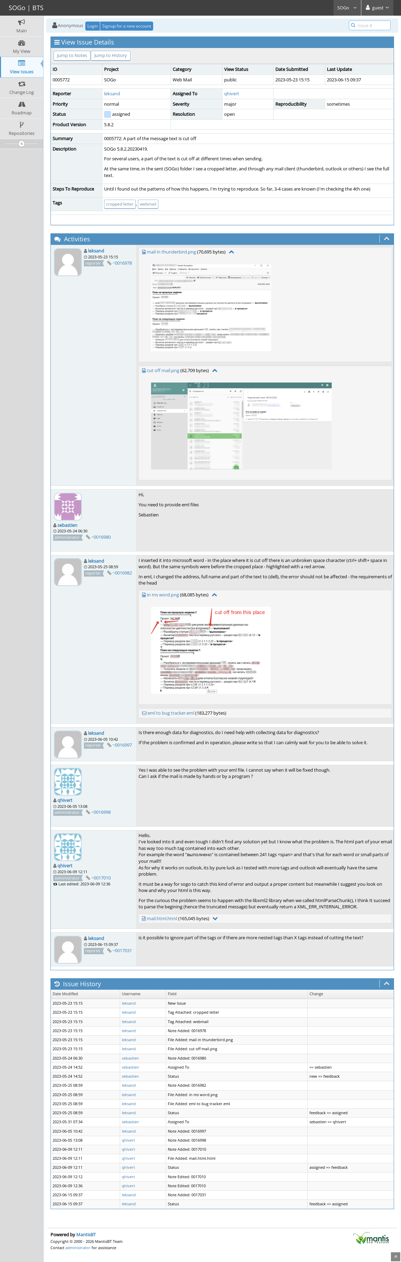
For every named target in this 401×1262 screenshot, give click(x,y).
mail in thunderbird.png (171, 252)
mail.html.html (162, 918)
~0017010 (101, 878)
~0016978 (122, 263)
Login (92, 26)
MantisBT (86, 1234)
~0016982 (122, 573)
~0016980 (101, 537)
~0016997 (122, 745)
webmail (148, 204)
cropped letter (120, 204)
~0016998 (101, 812)
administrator (78, 1247)
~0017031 (122, 950)
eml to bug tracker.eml (171, 713)
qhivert (231, 93)
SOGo (347, 8)
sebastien (67, 525)
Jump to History (110, 55)
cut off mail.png (163, 370)
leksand (112, 93)
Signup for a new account (126, 26)
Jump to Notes (72, 55)
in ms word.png (163, 595)
